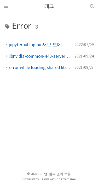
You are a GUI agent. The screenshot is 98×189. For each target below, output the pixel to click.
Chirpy (61, 179)
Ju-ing (42, 174)
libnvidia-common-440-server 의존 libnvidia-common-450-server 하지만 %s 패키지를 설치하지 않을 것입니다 (39, 56)
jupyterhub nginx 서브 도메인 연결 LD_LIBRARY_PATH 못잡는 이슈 (39, 45)
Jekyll (44, 179)
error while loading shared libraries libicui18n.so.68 (39, 67)
